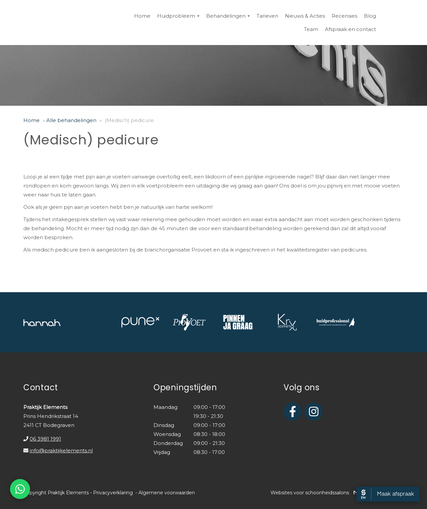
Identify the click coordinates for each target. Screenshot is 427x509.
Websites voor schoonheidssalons (337, 493)
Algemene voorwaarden (166, 493)
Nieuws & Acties (305, 16)
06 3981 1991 (45, 439)
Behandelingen (228, 16)
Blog (370, 16)
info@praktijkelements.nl (61, 450)
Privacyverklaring (113, 493)
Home (142, 16)
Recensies (344, 16)
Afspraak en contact (350, 29)
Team (311, 29)
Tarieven (267, 16)
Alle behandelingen (71, 120)
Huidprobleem (178, 16)
